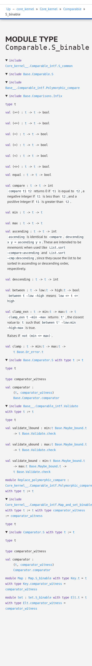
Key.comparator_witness (42, 583)
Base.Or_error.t (30, 352)
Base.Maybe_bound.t (71, 428)
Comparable (72, 9)
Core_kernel (49, 9)
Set (20, 597)
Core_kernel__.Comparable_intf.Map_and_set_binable (48, 505)
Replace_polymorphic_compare (41, 480)
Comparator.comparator (31, 570)
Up (8, 9)
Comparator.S (33, 532)
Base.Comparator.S (38, 360)
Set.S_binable (39, 597)
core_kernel (25, 9)
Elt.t (75, 597)
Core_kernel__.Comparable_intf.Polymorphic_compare (48, 485)
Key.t (75, 578)
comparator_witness (36, 392)
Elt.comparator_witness (42, 603)
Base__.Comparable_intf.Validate (50, 406)
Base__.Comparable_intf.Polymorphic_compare (42, 88)
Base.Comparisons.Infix (42, 96)
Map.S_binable (39, 578)
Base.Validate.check (39, 433)
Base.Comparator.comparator (36, 398)
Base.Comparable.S (38, 74)
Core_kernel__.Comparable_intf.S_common (39, 66)
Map (20, 578)
